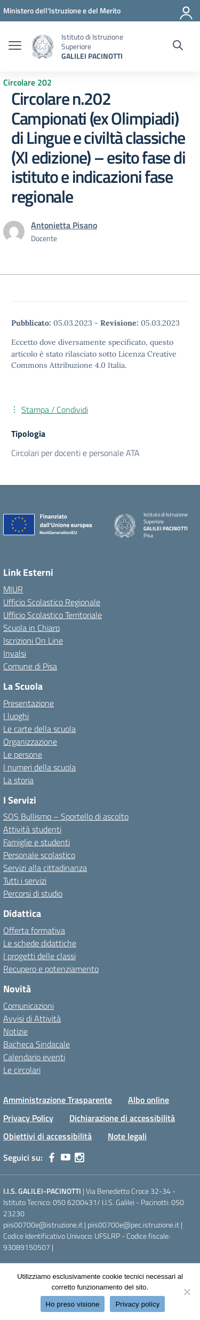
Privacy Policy (28, 1117)
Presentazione (28, 703)
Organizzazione (30, 741)
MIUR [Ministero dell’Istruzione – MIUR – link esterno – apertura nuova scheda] (13, 589)
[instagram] (79, 1157)
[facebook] (52, 1157)
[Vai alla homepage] (42, 47)
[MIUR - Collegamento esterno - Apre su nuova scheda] (62, 10)
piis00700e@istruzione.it (43, 1224)
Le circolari (22, 1069)
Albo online (148, 1099)
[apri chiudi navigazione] (15, 46)
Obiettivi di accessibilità (47, 1136)
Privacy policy (137, 1304)
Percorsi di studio (32, 893)
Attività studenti (32, 829)
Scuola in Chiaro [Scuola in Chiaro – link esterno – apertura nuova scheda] (31, 627)
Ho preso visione (73, 1304)
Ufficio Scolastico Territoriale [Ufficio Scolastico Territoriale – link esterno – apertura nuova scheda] (52, 614)
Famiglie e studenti (36, 842)
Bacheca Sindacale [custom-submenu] (36, 1044)
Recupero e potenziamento (51, 968)
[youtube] (65, 1157)
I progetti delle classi (39, 956)
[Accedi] (187, 11)
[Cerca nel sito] (178, 46)
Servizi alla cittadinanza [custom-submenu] (45, 867)
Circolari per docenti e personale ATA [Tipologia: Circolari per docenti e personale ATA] (75, 452)
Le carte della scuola (39, 728)
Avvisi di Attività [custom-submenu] (32, 1018)
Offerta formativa (34, 930)
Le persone (22, 754)
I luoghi (16, 715)
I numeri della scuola (39, 767)
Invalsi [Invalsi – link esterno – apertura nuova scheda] (14, 653)
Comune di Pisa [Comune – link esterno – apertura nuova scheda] (30, 666)
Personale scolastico (39, 854)
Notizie (15, 1031)
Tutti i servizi (24, 880)
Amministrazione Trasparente (57, 1099)
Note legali (127, 1136)
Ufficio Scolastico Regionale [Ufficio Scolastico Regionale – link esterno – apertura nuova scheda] (51, 602)
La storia (18, 780)
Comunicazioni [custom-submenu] (28, 1005)
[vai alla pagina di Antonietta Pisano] (64, 225)
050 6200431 (75, 1202)
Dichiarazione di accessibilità (122, 1117)
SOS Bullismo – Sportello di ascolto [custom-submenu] (66, 816)
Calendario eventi (34, 1057)
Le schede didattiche (39, 943)
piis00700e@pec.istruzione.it (133, 1224)
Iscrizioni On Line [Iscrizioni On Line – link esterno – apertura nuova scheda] (33, 640)
